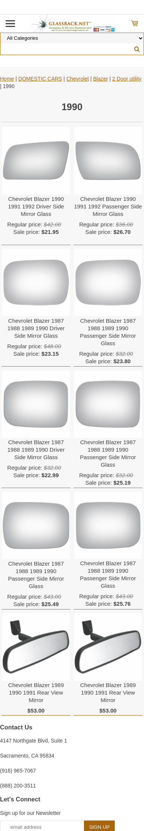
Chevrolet (77, 79)
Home (7, 79)
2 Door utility (126, 79)
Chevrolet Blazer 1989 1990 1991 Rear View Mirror (36, 692)
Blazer (100, 79)
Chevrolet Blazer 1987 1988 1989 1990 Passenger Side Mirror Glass (108, 331)
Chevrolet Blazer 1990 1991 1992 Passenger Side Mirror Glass (108, 206)
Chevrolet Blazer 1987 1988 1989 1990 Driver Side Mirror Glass (36, 328)
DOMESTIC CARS (40, 79)
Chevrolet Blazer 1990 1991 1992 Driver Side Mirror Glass (36, 206)
